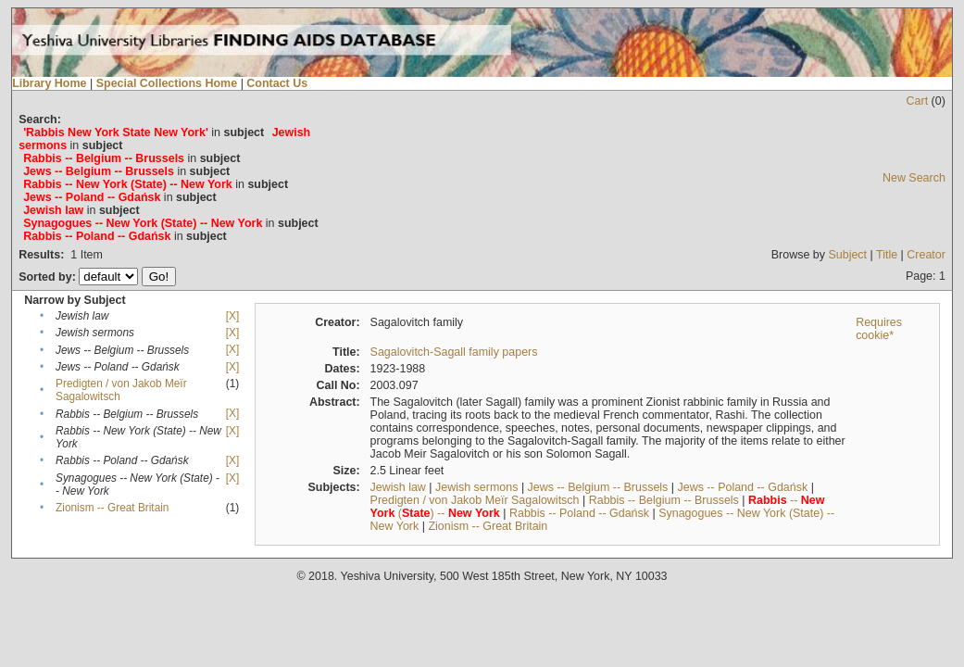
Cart (918, 100)
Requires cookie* (879, 329)
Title (886, 254)
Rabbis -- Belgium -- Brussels (664, 500)
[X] (232, 315)
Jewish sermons (476, 487)
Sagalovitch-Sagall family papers (454, 352)
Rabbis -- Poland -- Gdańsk (579, 513)
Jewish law (398, 487)
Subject (847, 254)
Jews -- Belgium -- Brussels (598, 487)
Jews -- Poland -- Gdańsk (743, 487)
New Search (914, 177)
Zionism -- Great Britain (112, 507)
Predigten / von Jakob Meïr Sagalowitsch (475, 500)
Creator (926, 254)
